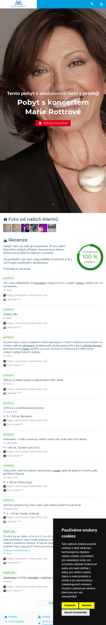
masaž (25, 349)
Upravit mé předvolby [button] (75, 612)
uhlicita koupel (92, 345)
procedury (40, 283)
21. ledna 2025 (10, 443)
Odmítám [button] (87, 605)
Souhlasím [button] (70, 605)
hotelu (80, 283)
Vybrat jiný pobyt (53, 123)
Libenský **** (12, 299)
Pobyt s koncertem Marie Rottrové (25, 295)
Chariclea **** (12, 327)
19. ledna (7, 290)
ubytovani (28, 345)
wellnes (46, 577)
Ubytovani (9, 577)
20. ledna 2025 (10, 478)
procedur (33, 577)
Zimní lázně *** (13, 365)
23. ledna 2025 (10, 412)
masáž (56, 470)
